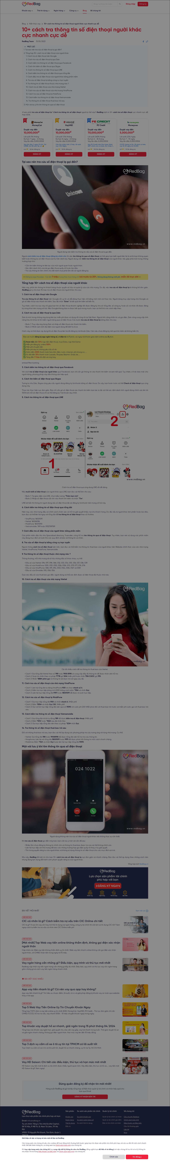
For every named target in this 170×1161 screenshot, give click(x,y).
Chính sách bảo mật (63, 1145)
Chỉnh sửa (114, 1157)
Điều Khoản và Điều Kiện (47, 1152)
